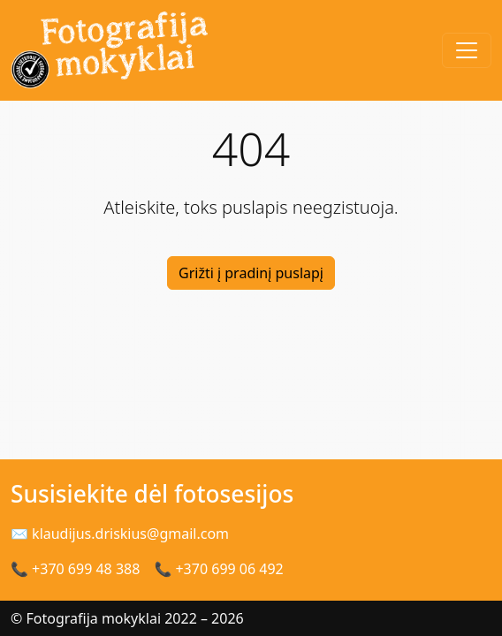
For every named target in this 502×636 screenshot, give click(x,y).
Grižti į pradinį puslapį (251, 273)
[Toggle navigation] (466, 50)
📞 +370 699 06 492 (218, 569)
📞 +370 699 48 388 (75, 569)
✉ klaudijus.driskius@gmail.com (120, 533)
